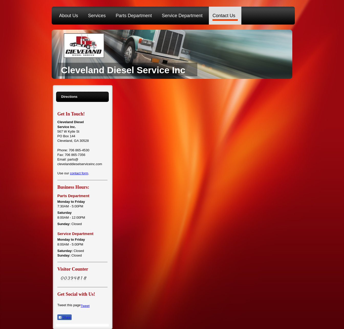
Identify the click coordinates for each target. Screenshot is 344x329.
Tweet (85, 306)
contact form (79, 173)
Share (64, 317)
